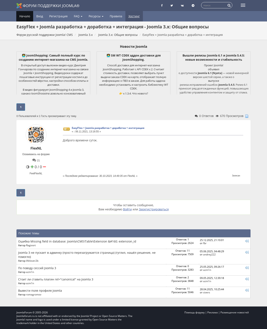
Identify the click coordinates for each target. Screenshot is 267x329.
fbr (205, 243)
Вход (39, 16)
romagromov (33, 294)
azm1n (30, 272)
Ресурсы (96, 16)
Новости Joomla (133, 46)
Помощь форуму (194, 312)
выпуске (213, 81)
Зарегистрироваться (154, 209)
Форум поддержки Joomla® (47, 5)
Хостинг (134, 16)
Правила (116, 16)
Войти (127, 209)
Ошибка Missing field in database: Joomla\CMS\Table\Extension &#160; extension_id (77, 241)
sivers (206, 292)
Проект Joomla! (213, 65)
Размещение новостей (234, 312)
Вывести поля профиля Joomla (40, 291)
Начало (24, 16)
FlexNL (36, 148)
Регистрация (58, 16)
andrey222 (209, 254)
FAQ (78, 16)
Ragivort (31, 245)
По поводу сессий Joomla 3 (37, 268)
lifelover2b (32, 260)
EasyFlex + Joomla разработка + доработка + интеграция (108, 127)
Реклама (212, 312)
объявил (213, 69)
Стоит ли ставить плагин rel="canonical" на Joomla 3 (55, 279)
